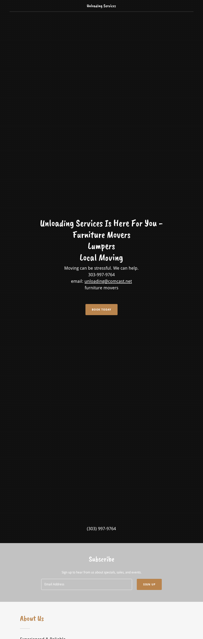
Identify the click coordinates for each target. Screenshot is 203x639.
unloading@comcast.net (108, 281)
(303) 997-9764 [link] (101, 528)
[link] (101, 6)
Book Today (101, 309)
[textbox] (86, 584)
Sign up (149, 584)
